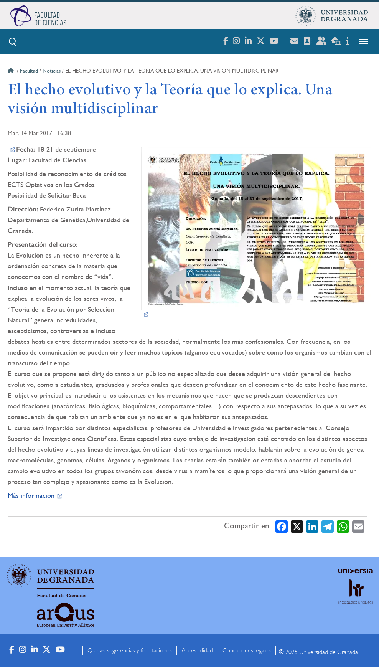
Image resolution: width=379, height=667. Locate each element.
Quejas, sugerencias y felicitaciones (129, 650)
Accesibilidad (197, 650)
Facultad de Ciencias (61, 596)
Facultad (29, 71)
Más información (31, 495)
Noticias (52, 71)
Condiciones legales (246, 650)
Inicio (11, 72)
